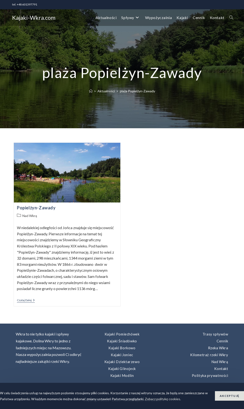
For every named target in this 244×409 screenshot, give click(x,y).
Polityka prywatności (210, 375)
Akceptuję (229, 396)
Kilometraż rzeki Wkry (209, 355)
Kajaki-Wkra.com (34, 17)
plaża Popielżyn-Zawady (137, 91)
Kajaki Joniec (122, 355)
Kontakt (221, 368)
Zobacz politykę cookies (162, 399)
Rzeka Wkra (218, 348)
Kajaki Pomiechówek (122, 334)
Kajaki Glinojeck (122, 368)
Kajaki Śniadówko (122, 341)
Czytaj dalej (26, 301)
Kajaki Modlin (122, 375)
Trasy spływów (215, 334)
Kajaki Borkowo (121, 348)
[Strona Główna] (90, 91)
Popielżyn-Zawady (36, 207)
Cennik (222, 341)
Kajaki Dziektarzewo (122, 362)
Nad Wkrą (29, 216)
